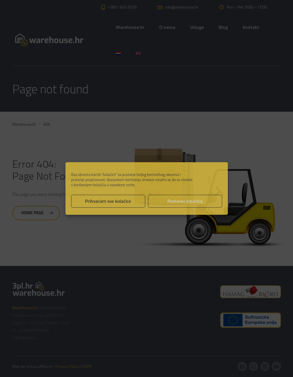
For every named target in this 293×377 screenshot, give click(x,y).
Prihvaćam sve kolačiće (108, 201)
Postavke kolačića (185, 201)
